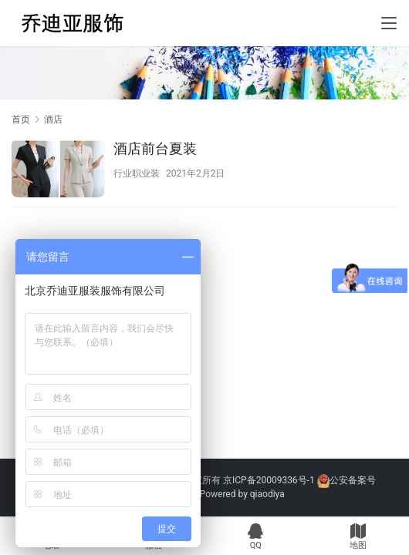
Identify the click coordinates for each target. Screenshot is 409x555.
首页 (21, 119)
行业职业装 (136, 173)
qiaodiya (267, 494)
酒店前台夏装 (155, 148)
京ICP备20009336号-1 (269, 480)
